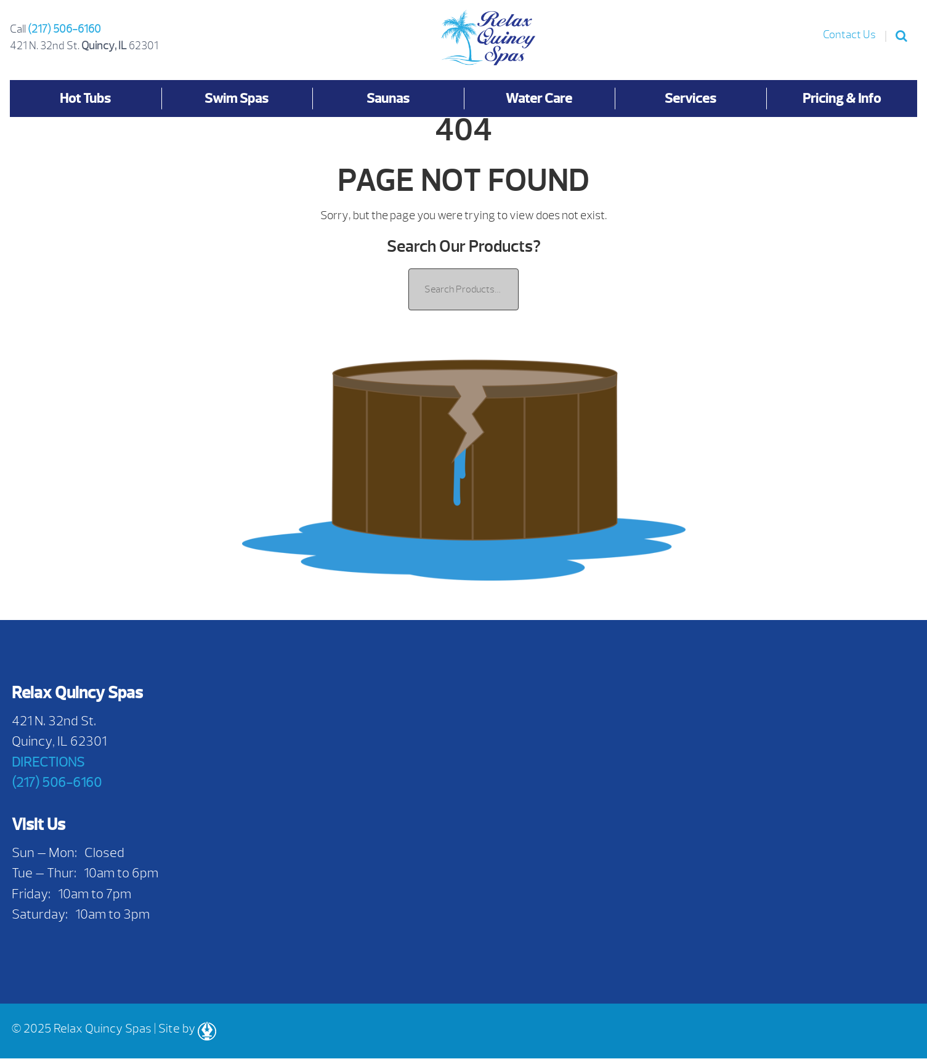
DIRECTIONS (48, 762)
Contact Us (849, 35)
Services (690, 98)
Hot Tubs (85, 98)
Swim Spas (236, 98)
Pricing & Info (842, 98)
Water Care (539, 98)
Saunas (388, 98)
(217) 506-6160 (64, 29)
